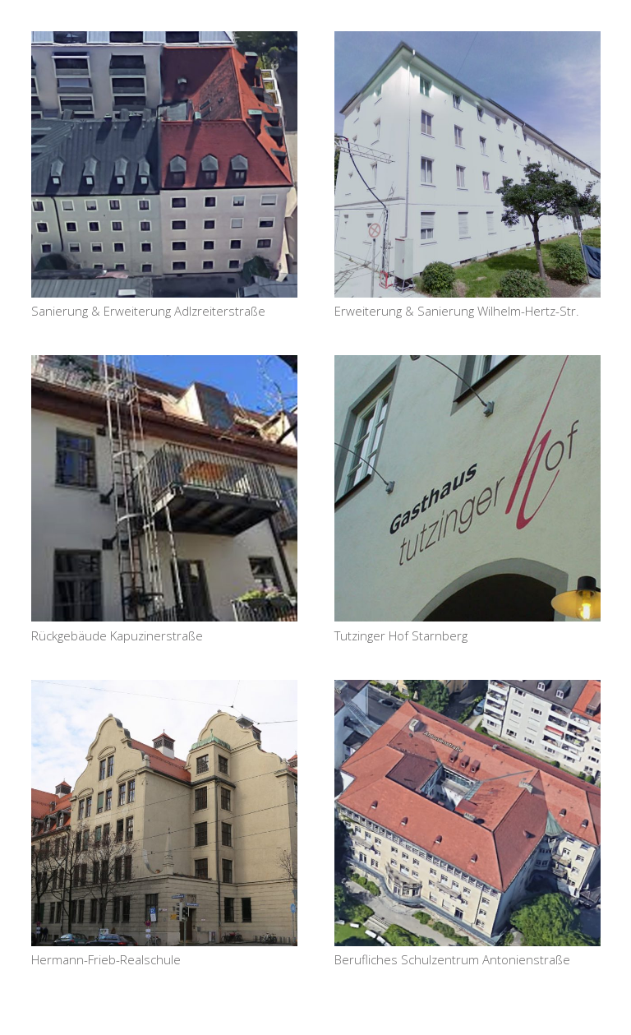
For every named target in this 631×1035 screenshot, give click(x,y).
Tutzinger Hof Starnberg (400, 635)
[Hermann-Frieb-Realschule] (164, 813)
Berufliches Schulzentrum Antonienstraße (452, 959)
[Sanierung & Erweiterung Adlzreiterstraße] (164, 164)
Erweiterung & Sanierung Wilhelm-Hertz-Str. (456, 311)
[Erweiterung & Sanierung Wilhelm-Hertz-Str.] (467, 164)
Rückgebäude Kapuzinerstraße (117, 635)
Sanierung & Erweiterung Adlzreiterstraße (148, 311)
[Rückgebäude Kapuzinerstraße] (164, 488)
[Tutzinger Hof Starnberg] (467, 488)
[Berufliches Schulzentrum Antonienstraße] (467, 813)
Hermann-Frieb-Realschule (106, 959)
